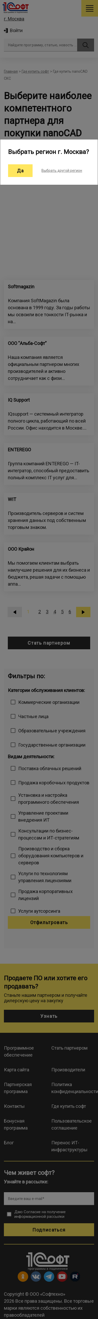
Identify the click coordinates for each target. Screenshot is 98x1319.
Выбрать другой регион (61, 170)
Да (20, 170)
